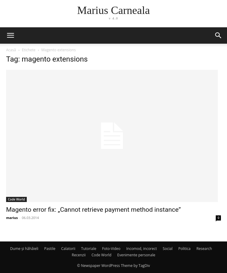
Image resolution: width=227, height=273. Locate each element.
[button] (10, 35)
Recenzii (79, 255)
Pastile (49, 248)
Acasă (11, 49)
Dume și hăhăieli (24, 248)
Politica (184, 248)
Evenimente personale (136, 255)
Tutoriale (88, 248)
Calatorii (68, 248)
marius (12, 217)
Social (168, 248)
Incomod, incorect (141, 248)
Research (204, 248)
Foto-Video (111, 248)
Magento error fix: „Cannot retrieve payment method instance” (93, 209)
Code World (16, 199)
